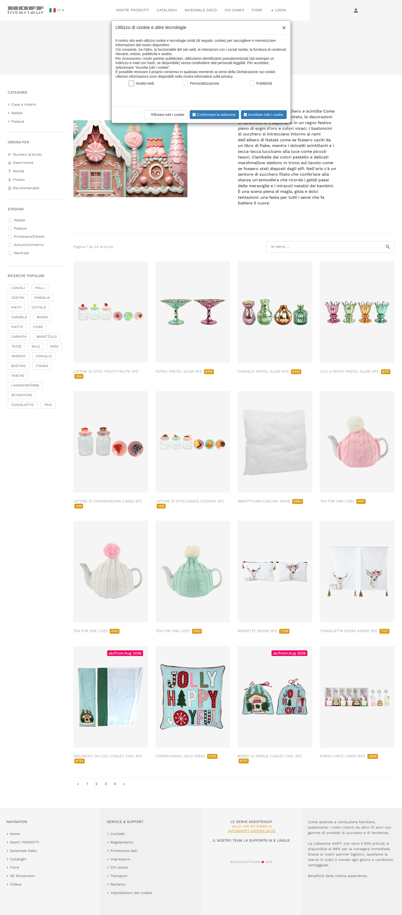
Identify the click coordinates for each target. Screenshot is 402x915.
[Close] (282, 25)
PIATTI (16, 307)
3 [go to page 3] (106, 784)
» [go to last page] (124, 784)
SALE (36, 346)
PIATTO (17, 327)
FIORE (38, 327)
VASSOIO (18, 356)
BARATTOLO (47, 337)
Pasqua (17, 121)
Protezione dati (123, 851)
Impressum (120, 859)
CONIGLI (18, 288)
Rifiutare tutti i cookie (165, 115)
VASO (54, 346)
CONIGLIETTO (22, 405)
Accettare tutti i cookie (263, 115)
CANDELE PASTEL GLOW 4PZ (269, 371)
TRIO (48, 405)
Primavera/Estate (29, 236)
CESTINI (17, 298)
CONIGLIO (44, 356)
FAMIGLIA (42, 298)
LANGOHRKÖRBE (25, 385)
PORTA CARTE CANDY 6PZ (349, 756)
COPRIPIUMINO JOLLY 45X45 (186, 756)
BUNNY (42, 317)
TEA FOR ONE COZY (343, 501)
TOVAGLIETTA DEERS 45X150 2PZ (354, 631)
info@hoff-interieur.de (252, 831)
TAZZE (16, 346)
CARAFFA (19, 337)
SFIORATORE (21, 395)
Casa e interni (23, 104)
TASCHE (17, 375)
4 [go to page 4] (115, 784)
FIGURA (42, 366)
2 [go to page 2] (96, 784)
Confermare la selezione (214, 115)
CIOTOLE (39, 307)
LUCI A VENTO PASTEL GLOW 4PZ (355, 371)
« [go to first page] (78, 784)
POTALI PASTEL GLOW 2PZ (185, 371)
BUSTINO (18, 366)
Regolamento (121, 842)
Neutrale (21, 253)
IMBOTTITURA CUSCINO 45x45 (270, 501)
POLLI (40, 288)
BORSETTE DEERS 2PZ (263, 631)
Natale (17, 113)
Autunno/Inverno (29, 245)
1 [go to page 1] (87, 784)
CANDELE (19, 317)
